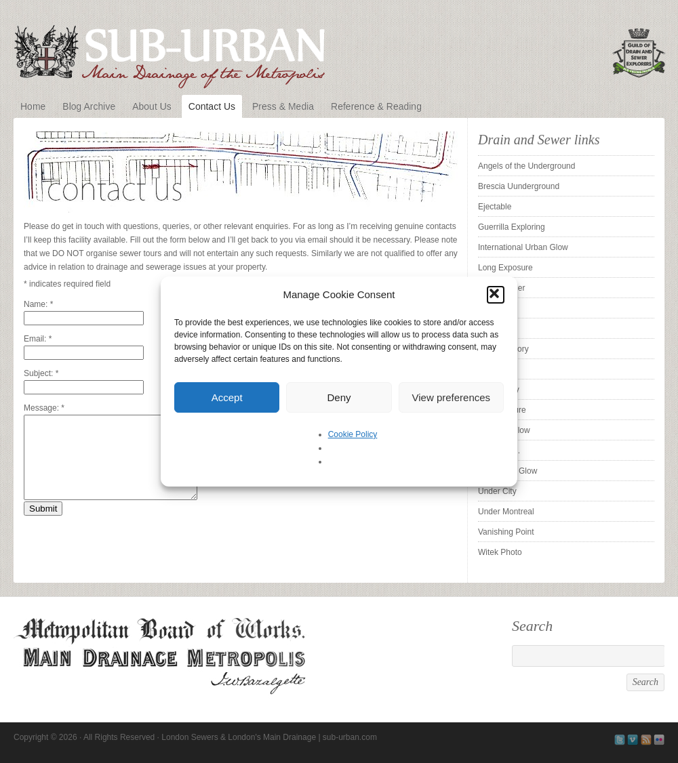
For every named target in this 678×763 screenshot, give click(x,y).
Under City (497, 491)
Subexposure (502, 410)
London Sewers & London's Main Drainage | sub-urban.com (339, 48)
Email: (38, 339)
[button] (495, 295)
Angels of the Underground (526, 166)
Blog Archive (88, 106)
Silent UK (495, 369)
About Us (152, 106)
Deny (339, 397)
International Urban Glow (523, 247)
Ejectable (494, 206)
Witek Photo (500, 552)
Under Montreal (506, 511)
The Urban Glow (507, 471)
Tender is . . (499, 450)
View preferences (451, 397)
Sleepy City (498, 389)
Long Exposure (505, 267)
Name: (38, 304)
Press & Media (283, 106)
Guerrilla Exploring (511, 227)
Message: (44, 408)
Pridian (490, 308)
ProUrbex (495, 328)
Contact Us (211, 106)
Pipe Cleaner (501, 288)
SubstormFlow (504, 430)
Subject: (41, 373)
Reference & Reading (376, 106)
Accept (227, 397)
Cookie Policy (353, 434)
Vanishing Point (506, 532)
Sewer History (503, 349)
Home (32, 106)
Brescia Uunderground (518, 186)
